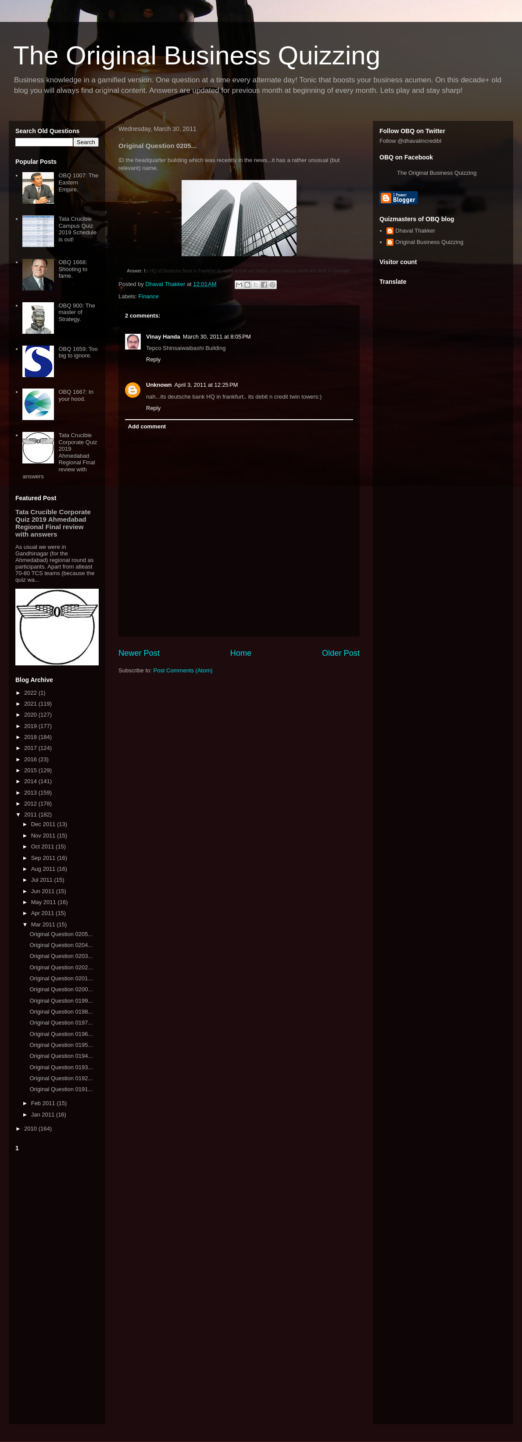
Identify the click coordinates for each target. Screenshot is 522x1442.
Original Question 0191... (61, 1089)
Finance (149, 296)
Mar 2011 (44, 924)
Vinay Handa (163, 336)
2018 (31, 737)
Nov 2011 (44, 835)
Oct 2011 (43, 846)
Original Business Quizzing (429, 242)
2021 (31, 703)
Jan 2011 (43, 1114)
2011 (31, 814)
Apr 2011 (43, 913)
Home (241, 653)
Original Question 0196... (61, 1034)
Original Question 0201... (61, 978)
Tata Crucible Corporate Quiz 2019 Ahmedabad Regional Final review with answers (59, 456)
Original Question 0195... (61, 1045)
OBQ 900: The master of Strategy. (76, 312)
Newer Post (139, 653)
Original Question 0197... (61, 1022)
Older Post (341, 653)
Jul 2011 (42, 880)
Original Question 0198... (61, 1011)
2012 (31, 803)
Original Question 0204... (61, 945)
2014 (31, 781)
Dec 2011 (44, 824)
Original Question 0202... (61, 967)
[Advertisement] (57, 1286)
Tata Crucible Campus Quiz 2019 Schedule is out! (77, 229)
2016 (31, 759)
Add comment (147, 426)
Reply (153, 359)
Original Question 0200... (61, 989)
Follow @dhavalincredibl (410, 141)
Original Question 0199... (61, 1000)
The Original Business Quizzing (196, 55)
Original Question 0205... (61, 934)
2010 (31, 1128)
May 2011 (44, 902)
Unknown (159, 385)
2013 (31, 792)
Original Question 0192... (61, 1078)
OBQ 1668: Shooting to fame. (72, 269)
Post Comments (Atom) (183, 670)
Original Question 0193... (61, 1067)
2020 (31, 714)
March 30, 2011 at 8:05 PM (217, 336)
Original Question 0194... (61, 1056)
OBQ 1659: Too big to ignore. (77, 352)
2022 (31, 692)
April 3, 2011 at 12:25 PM (206, 385)
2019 (31, 726)
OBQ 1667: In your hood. (75, 395)
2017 (31, 748)
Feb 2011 (44, 1103)
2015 (31, 770)
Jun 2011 (43, 891)
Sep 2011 (44, 858)
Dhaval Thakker (415, 230)
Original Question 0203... (61, 956)
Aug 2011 (44, 869)
